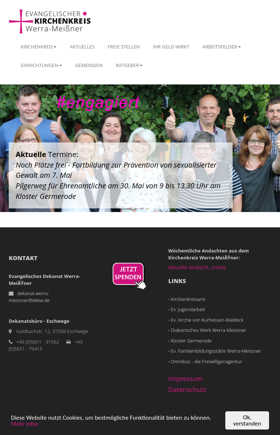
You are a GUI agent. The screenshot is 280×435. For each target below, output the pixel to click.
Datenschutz (187, 389)
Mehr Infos (24, 424)
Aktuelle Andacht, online (197, 267)
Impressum (185, 378)
